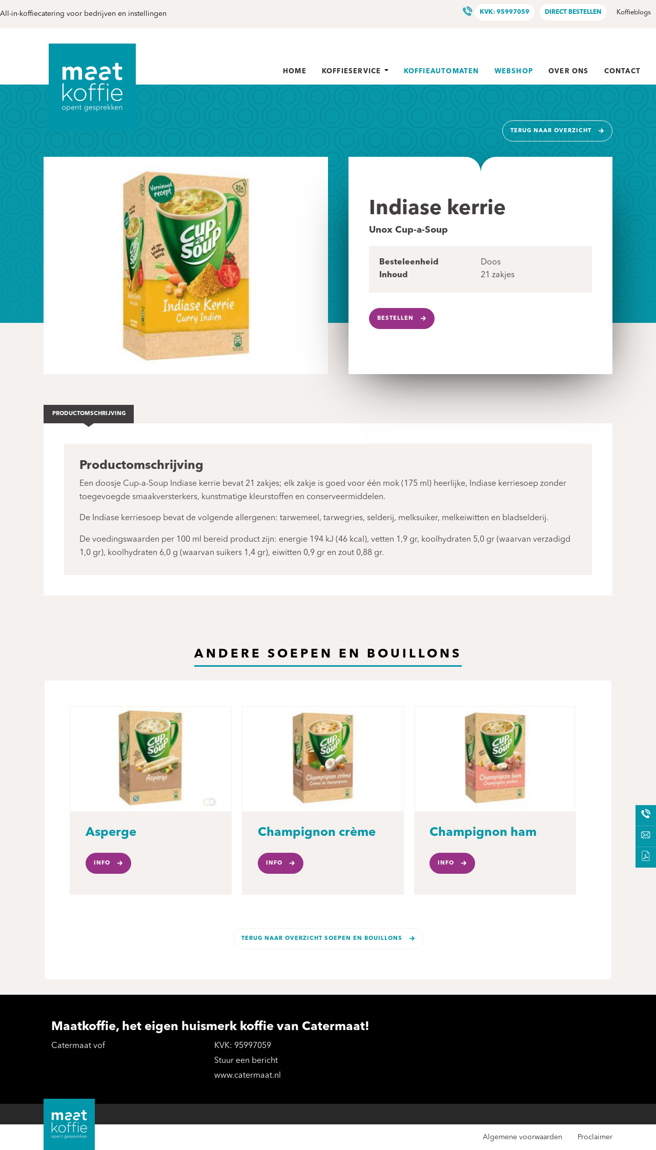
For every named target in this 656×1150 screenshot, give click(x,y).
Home (294, 71)
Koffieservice (355, 71)
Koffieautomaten (441, 71)
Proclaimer (595, 1137)
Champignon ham (483, 833)
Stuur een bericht (246, 1061)
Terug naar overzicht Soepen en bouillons (321, 938)
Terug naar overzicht (550, 131)
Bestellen (395, 318)
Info (102, 863)
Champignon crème (317, 833)
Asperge (111, 833)
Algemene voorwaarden (522, 1137)
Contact (622, 71)
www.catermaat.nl (247, 1076)
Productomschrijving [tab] (89, 414)
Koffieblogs (634, 12)
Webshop (514, 71)
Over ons (568, 71)
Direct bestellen (573, 12)
